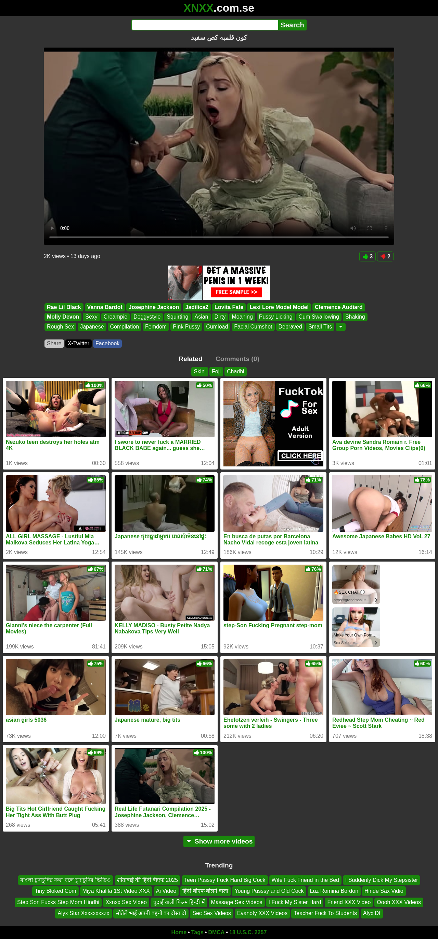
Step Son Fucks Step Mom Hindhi (58, 902)
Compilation (124, 327)
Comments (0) (237, 358)
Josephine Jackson (154, 307)
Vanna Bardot (105, 307)
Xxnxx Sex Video (126, 902)
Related (190, 358)
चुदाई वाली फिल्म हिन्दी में (179, 902)
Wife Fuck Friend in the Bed (305, 880)
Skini (200, 371)
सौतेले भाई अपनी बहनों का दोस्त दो (151, 913)
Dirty (220, 317)
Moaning (242, 317)
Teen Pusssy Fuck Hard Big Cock (224, 880)
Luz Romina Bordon (334, 891)
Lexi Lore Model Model (278, 307)
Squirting (177, 317)
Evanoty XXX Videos (262, 913)
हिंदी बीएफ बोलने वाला (205, 891)
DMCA (216, 932)
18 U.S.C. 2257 (248, 932)
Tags (197, 932)
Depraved (290, 327)
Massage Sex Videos (236, 902)
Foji (216, 371)
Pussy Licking (276, 317)
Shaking (355, 317)
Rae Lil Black (64, 307)
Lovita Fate (229, 307)
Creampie (115, 317)
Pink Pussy (186, 327)
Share (54, 343)
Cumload (217, 327)
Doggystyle (146, 317)
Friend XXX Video (349, 902)
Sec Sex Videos (211, 913)
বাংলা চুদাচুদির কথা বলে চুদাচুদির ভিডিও (65, 880)
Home (178, 932)
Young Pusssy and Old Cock (269, 891)
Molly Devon (63, 317)
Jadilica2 (196, 307)
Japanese (92, 327)
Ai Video (166, 891)
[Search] (204, 25)
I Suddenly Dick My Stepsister (381, 880)
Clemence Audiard (339, 307)
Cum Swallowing (319, 317)
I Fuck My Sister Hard (295, 902)
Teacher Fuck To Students (325, 913)
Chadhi (235, 371)
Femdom (156, 327)
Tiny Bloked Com (55, 891)
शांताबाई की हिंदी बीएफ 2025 (147, 880)
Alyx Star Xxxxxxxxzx (83, 913)
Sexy (91, 317)
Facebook (107, 343)
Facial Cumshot (253, 327)
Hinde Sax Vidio (383, 891)
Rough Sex (60, 327)
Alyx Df (372, 913)
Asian (201, 317)
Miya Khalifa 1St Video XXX (116, 891)
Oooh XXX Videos (399, 902)
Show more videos (219, 841)
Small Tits (320, 327)
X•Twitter (78, 343)
